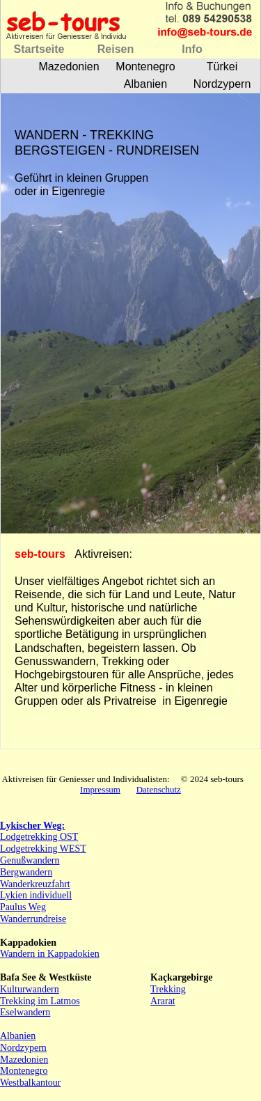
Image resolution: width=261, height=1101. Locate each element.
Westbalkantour (30, 1082)
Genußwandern (30, 860)
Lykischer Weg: (32, 825)
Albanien (17, 1036)
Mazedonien (24, 1059)
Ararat (162, 1001)
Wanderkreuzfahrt (35, 884)
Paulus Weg (23, 907)
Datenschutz (158, 789)
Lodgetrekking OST (39, 836)
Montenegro (23, 1070)
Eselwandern (25, 1012)
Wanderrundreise (33, 919)
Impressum (100, 789)
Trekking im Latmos (40, 1001)
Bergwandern (26, 872)
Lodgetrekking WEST (43, 848)
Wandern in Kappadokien (50, 953)
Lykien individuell (36, 895)
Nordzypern (23, 1048)
